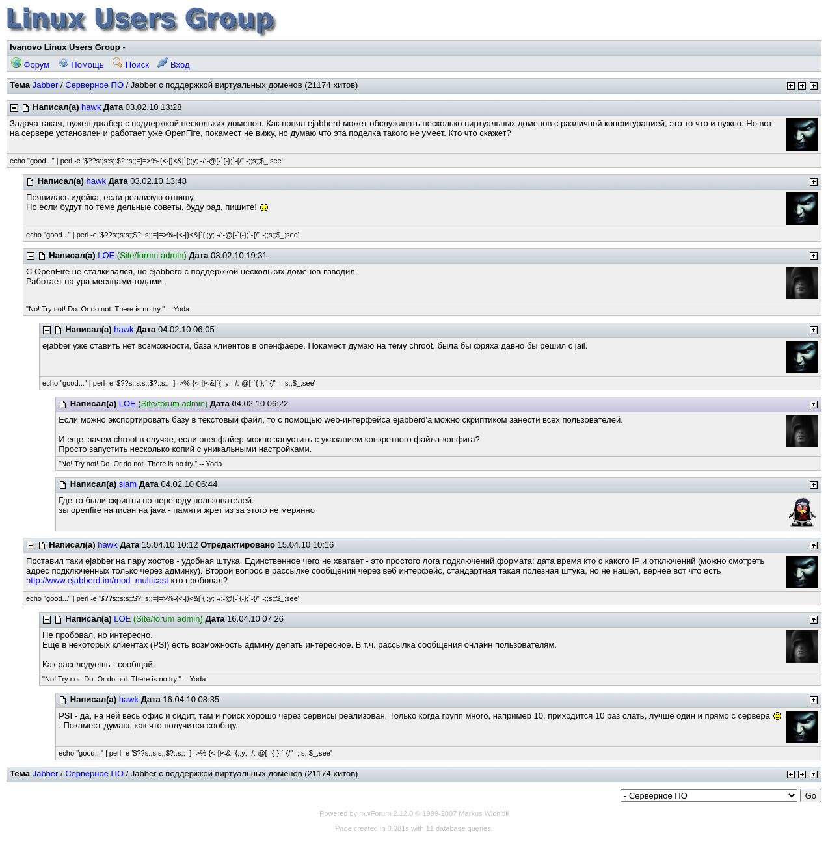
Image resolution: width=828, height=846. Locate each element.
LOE (106, 255)
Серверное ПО (94, 85)
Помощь (81, 65)
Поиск (131, 65)
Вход (173, 65)
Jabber (46, 85)
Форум (30, 65)
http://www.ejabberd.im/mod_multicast (97, 580)
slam (128, 484)
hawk (91, 107)
